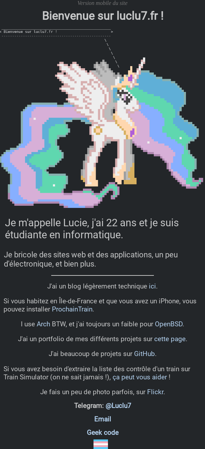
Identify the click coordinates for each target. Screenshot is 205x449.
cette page (170, 339)
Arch (43, 324)
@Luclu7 (118, 406)
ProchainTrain (72, 309)
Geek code (103, 433)
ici (152, 286)
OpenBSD (168, 324)
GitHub (144, 354)
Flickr (155, 392)
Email (102, 419)
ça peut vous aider (140, 377)
